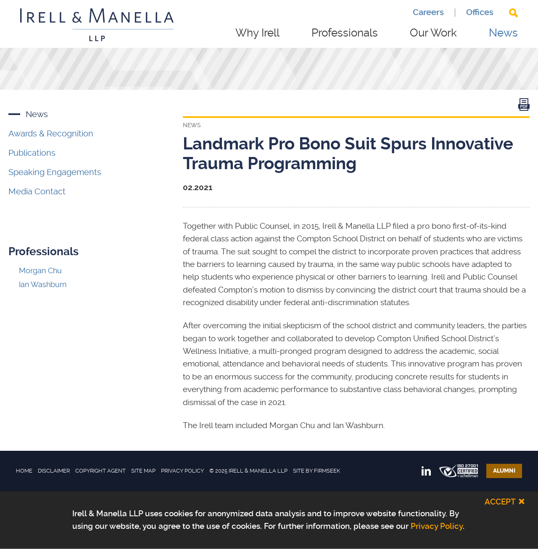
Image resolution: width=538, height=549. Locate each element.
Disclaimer (54, 471)
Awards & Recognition (50, 133)
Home (24, 471)
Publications (31, 153)
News (503, 32)
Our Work (433, 32)
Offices (479, 12)
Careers (428, 12)
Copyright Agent (100, 471)
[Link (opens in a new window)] (524, 106)
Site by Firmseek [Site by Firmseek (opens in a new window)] (316, 471)
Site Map (143, 471)
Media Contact (37, 191)
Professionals (344, 32)
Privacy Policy (182, 471)
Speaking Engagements (54, 172)
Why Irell (257, 32)
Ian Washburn (42, 284)
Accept (500, 501)
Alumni (504, 470)
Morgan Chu (40, 270)
